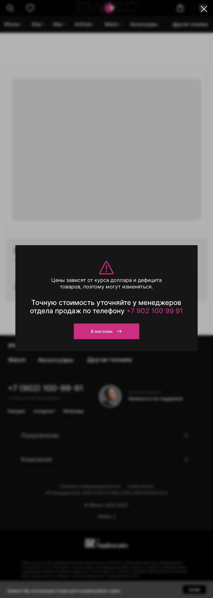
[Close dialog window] (204, 9)
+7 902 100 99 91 (154, 311)
